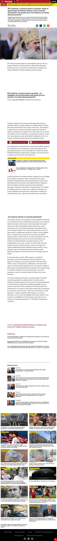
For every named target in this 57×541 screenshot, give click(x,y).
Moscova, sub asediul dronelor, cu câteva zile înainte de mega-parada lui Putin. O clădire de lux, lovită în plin (42, 520)
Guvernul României (18, 100)
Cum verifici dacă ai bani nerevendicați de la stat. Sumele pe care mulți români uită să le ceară (14, 464)
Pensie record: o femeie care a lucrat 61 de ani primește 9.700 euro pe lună (41, 464)
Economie (18, 400)
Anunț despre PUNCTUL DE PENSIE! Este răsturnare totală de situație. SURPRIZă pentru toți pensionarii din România (27, 342)
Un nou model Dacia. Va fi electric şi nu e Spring (42, 481)
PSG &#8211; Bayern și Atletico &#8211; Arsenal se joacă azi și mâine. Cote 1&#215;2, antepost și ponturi (14, 526)
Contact (30, 532)
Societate (18, 376)
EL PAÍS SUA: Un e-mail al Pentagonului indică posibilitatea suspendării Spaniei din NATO (13, 428)
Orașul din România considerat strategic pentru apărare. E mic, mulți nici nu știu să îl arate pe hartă (28, 337)
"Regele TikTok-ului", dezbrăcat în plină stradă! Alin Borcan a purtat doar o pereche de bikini (41, 428)
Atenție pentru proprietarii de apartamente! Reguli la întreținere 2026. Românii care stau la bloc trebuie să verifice (41, 446)
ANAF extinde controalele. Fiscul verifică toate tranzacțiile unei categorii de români (13, 519)
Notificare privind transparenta (35, 535)
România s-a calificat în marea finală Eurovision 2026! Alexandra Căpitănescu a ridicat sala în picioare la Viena (31, 161)
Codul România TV (19, 535)
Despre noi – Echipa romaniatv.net (44, 532)
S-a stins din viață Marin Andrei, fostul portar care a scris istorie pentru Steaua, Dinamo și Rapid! (14, 500)
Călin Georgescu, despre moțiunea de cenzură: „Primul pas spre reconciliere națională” (32, 386)
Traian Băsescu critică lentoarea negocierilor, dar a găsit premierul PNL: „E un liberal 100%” (31, 370)
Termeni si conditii (20, 532)
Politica (18, 367)
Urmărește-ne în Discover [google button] (17, 142)
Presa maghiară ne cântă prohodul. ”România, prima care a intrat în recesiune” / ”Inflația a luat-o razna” (32, 168)
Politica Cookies (8, 532)
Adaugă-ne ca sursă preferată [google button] (39, 142)
